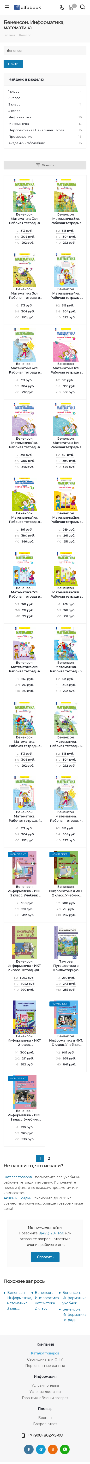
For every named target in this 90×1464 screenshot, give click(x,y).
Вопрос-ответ (45, 1424)
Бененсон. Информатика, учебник (74, 1297)
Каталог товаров (18, 1177)
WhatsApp (65, 1449)
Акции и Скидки (17, 1198)
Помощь (45, 1409)
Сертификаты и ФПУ (45, 1359)
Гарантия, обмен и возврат (45, 1398)
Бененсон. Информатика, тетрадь (74, 1314)
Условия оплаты (45, 1385)
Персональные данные (45, 1366)
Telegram (41, 1449)
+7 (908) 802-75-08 (45, 1435)
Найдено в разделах (26, 79)
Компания (45, 1344)
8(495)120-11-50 (51, 1233)
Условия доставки (45, 1392)
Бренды (45, 1418)
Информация (45, 1376)
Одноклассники (53, 1449)
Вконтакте (29, 1449)
